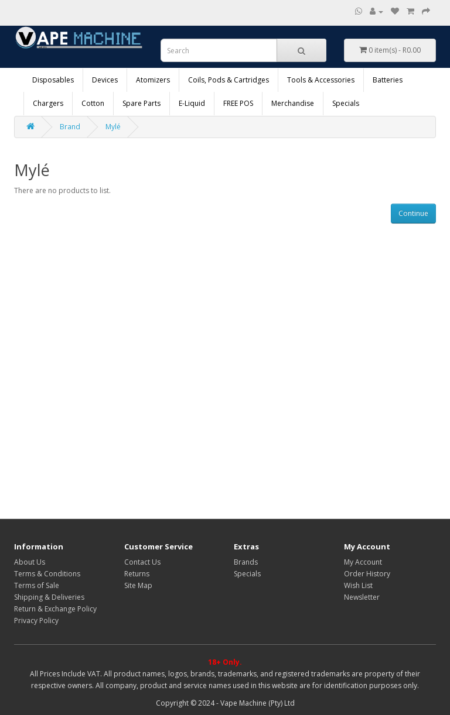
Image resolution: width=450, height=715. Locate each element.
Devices (105, 80)
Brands (246, 562)
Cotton (92, 103)
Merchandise (292, 103)
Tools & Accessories (320, 80)
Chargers (48, 103)
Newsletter (362, 597)
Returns (136, 574)
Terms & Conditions (47, 574)
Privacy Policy (36, 620)
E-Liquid (192, 103)
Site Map (138, 585)
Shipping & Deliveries (49, 597)
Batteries (388, 80)
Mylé (113, 127)
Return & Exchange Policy (55, 609)
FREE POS (238, 103)
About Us (29, 562)
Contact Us (142, 562)
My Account (363, 562)
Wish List (358, 585)
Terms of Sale (36, 585)
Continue (413, 213)
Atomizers (153, 80)
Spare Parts (141, 103)
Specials (345, 103)
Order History (367, 574)
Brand (70, 127)
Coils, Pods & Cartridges (228, 80)
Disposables (53, 80)
